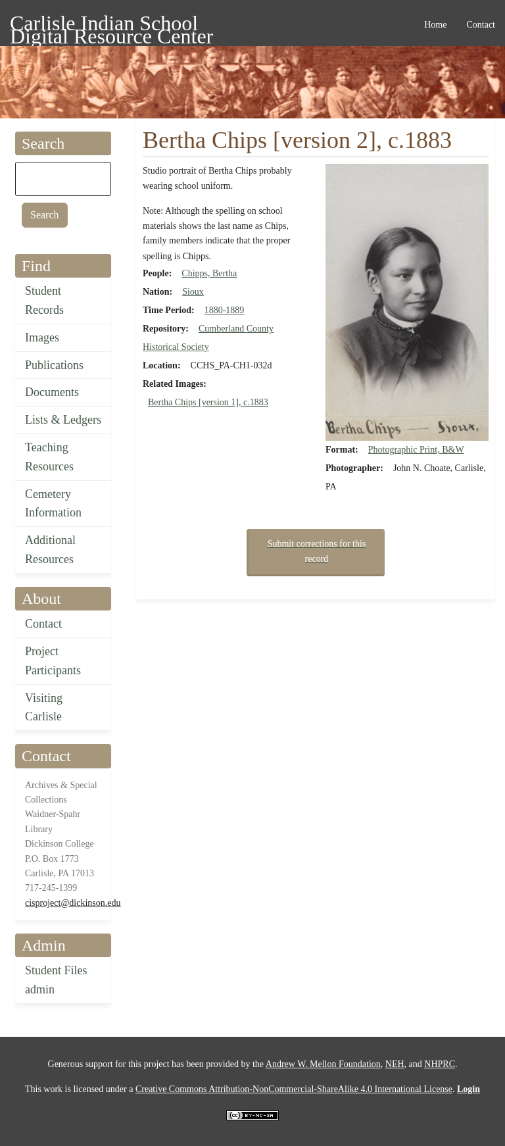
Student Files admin (56, 980)
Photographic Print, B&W (416, 450)
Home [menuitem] (435, 25)
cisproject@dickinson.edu (72, 903)
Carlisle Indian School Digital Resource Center (111, 25)
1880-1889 (224, 310)
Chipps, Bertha (209, 273)
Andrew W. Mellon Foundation (323, 1064)
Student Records (44, 300)
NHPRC (439, 1064)
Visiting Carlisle (43, 707)
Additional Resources (50, 550)
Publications (54, 365)
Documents (52, 392)
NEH (394, 1064)
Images (42, 337)
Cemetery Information (53, 503)
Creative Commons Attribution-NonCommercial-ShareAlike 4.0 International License (293, 1089)
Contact (43, 623)
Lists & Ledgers (63, 419)
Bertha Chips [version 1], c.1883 (208, 402)
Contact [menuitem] (480, 25)
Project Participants (53, 661)
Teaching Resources (49, 457)
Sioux (193, 292)
